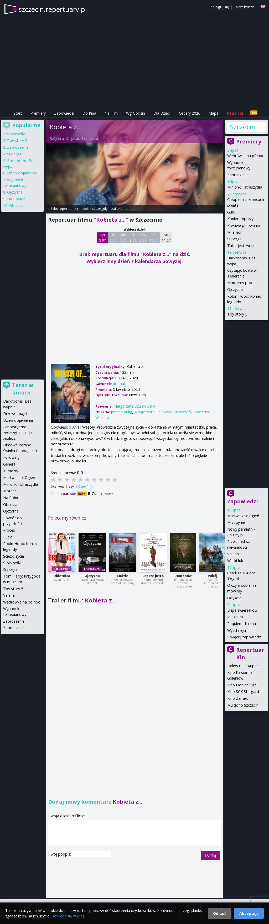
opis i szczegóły (95, 208)
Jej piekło (235, 616)
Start (17, 113)
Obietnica (61, 576)
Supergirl (234, 238)
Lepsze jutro (153, 576)
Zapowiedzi (64, 113)
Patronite (235, 113)
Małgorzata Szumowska (81, 138)
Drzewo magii (15, 413)
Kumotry (10, 470)
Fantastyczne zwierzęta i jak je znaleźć (17, 432)
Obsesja (16, 205)
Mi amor (234, 232)
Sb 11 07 (166, 238)
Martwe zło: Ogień (243, 515)
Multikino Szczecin (242, 705)
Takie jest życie (240, 245)
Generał (10, 464)
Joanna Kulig (121, 411)
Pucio (8, 537)
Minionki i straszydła (244, 187)
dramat (119, 383)
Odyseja (234, 597)
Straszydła (16, 133)
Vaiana (233, 553)
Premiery (38, 113)
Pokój (212, 576)
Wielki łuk (235, 560)
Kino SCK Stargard (243, 691)
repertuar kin (69, 208)
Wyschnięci (236, 630)
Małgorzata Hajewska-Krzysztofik (163, 411)
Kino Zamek (237, 698)
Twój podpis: (60, 854)
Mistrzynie (236, 522)
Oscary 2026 (189, 113)
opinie (128, 208)
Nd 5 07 (102, 238)
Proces (9, 530)
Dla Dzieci (161, 113)
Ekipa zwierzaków (242, 610)
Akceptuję (248, 913)
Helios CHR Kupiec (243, 665)
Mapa (214, 113)
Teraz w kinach (22, 389)
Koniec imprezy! (240, 218)
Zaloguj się (219, 6)
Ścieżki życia (13, 556)
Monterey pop (239, 282)
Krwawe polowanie (243, 225)
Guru (231, 212)
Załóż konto (243, 6)
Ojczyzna (92, 576)
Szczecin (243, 126)
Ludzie (122, 576)
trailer (115, 208)
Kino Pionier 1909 (242, 684)
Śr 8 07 (133, 238)
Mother (9, 490)
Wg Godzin (135, 113)
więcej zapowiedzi (246, 636)
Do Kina (89, 113)
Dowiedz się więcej (67, 916)
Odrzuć (219, 913)
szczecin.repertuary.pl (53, 9)
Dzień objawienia (22, 172)
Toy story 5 (237, 314)
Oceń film (85, 486)
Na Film (111, 113)
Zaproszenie (238, 174)
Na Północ (16, 198)
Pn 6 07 (113, 238)
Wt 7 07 (123, 238)
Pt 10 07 (154, 238)
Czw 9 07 (143, 238)
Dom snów (183, 576)
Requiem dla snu (241, 623)
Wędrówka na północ (245, 155)
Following (11, 457)
